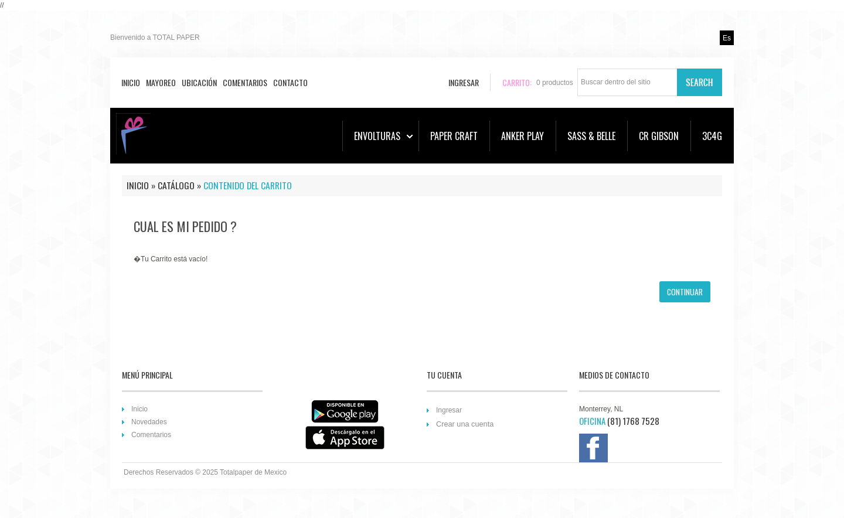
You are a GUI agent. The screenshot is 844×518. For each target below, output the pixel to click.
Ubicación (199, 82)
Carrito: (517, 82)
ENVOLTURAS (383, 136)
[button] (684, 291)
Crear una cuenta (465, 424)
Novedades (149, 422)
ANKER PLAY (522, 136)
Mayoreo (161, 82)
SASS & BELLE (591, 136)
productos (554, 83)
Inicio (130, 82)
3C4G (712, 136)
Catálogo (176, 185)
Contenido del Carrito (247, 185)
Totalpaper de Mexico (253, 472)
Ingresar (449, 410)
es (727, 38)
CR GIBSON (659, 136)
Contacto (290, 82)
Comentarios (245, 82)
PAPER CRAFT (454, 136)
